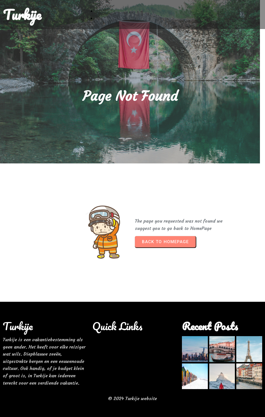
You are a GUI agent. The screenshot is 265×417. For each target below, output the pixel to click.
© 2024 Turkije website (132, 396)
